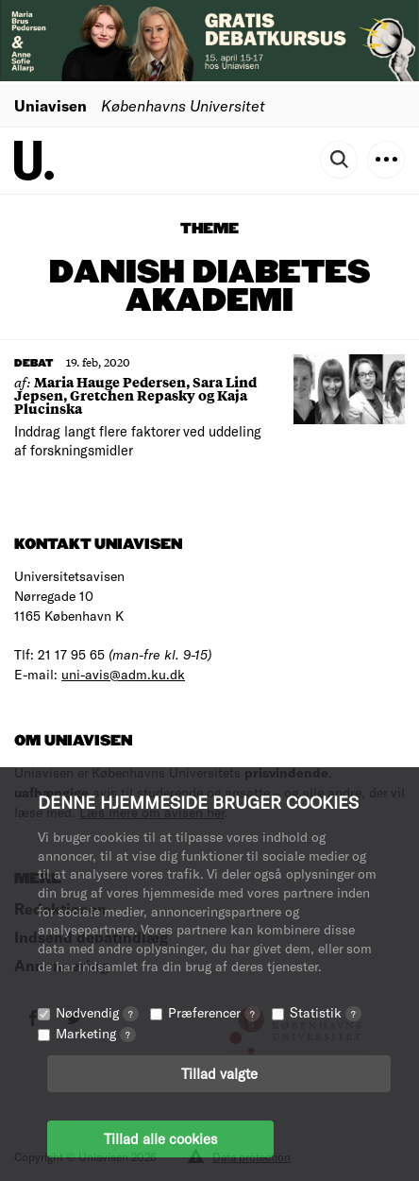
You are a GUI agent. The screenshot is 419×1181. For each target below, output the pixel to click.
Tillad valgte (219, 1073)
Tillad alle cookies (160, 1138)
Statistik (325, 1012)
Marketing (96, 1033)
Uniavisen (50, 105)
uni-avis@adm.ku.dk (123, 674)
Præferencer (214, 1012)
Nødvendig (97, 1012)
